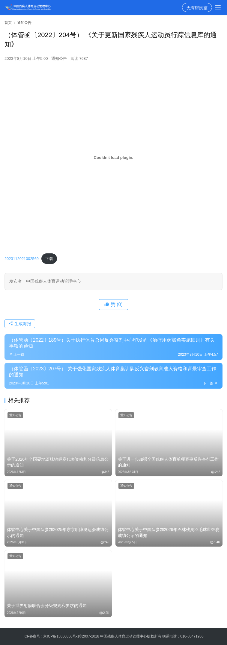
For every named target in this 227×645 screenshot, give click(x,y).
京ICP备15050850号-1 (61, 636)
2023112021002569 (21, 258)
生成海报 (19, 324)
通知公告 (59, 58)
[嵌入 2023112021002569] (113, 157)
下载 (49, 258)
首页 (8, 23)
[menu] (217, 7)
